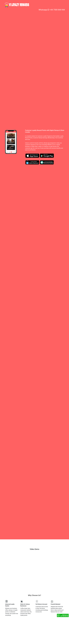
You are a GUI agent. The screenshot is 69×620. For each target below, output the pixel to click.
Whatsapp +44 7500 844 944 (52, 10)
